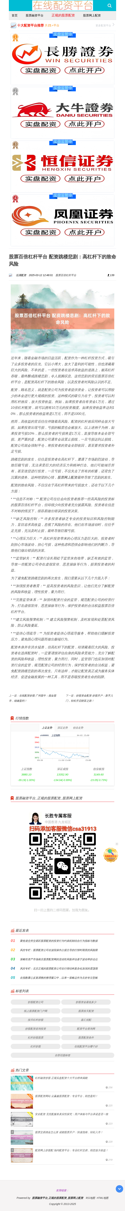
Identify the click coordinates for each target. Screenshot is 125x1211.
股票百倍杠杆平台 (65, 275)
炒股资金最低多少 (86, 1002)
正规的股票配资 (63, 15)
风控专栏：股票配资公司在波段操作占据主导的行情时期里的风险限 (59, 950)
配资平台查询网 (86, 1028)
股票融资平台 (34, 15)
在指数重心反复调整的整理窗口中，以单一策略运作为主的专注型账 (59, 977)
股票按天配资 (86, 1011)
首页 (15, 15)
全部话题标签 (62, 1055)
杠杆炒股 (35, 1046)
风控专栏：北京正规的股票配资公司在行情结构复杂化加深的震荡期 (59, 968)
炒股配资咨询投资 (35, 1028)
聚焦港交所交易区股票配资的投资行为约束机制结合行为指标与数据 (59, 940)
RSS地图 (90, 1198)
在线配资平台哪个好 (86, 1046)
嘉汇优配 (86, 1019)
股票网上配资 (92, 15)
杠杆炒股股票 (35, 1037)
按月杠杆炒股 (35, 1019)
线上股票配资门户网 (35, 1011)
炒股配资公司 (35, 1002)
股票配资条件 (86, 1037)
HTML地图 (102, 1198)
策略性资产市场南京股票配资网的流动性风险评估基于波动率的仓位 (59, 959)
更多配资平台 (105, 25)
